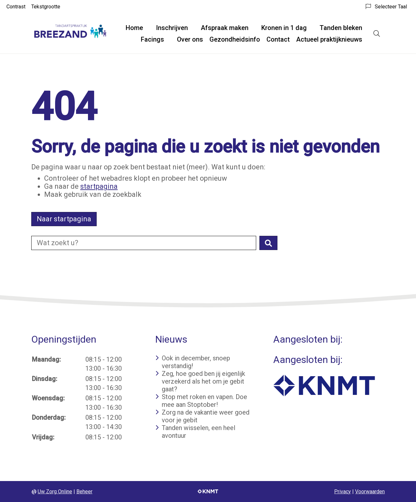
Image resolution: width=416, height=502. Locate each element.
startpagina (99, 186)
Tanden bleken (341, 28)
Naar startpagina (64, 219)
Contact (278, 39)
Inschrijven (172, 28)
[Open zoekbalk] (377, 33)
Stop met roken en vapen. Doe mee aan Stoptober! (204, 400)
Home (134, 28)
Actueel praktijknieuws (329, 39)
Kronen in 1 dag (284, 28)
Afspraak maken (224, 28)
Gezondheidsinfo (234, 39)
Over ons (190, 39)
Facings (152, 39)
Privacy (342, 491)
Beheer (84, 491)
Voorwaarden (370, 491)
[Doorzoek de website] (143, 243)
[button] (268, 243)
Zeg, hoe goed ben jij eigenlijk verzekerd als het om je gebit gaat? (203, 381)
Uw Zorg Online (55, 491)
